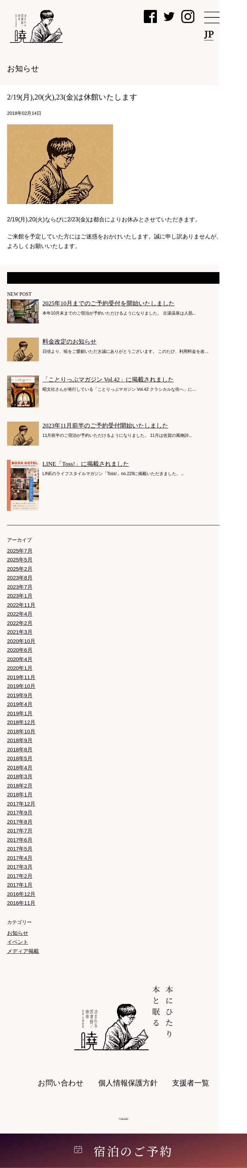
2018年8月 (20, 749)
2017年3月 (20, 867)
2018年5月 (20, 758)
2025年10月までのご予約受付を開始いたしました (108, 303)
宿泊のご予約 (123, 1150)
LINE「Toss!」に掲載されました (85, 464)
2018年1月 (20, 794)
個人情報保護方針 (128, 1083)
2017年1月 (20, 885)
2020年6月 (20, 650)
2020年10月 (21, 641)
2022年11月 (21, 605)
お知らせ (17, 933)
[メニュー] (220, 18)
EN (231, 34)
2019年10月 (21, 686)
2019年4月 (20, 704)
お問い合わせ (61, 1083)
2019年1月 (20, 713)
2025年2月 (20, 569)
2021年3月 (20, 632)
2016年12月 (21, 894)
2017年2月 (20, 876)
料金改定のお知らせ (69, 341)
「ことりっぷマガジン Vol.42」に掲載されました (108, 379)
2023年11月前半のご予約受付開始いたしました (105, 425)
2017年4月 (20, 858)
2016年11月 (21, 903)
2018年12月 (21, 722)
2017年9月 (20, 812)
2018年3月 (20, 776)
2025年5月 (20, 560)
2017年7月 (20, 831)
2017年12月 (21, 804)
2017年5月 (20, 849)
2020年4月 (20, 659)
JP (208, 34)
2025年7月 (20, 551)
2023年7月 (20, 587)
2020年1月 (20, 668)
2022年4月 (20, 614)
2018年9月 (20, 740)
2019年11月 (21, 677)
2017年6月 (20, 840)
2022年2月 (20, 623)
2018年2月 (20, 786)
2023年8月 (20, 578)
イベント (17, 942)
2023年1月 (20, 596)
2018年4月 (20, 767)
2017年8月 (20, 822)
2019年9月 (20, 695)
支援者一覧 (190, 1083)
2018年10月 (21, 731)
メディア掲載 (23, 951)
